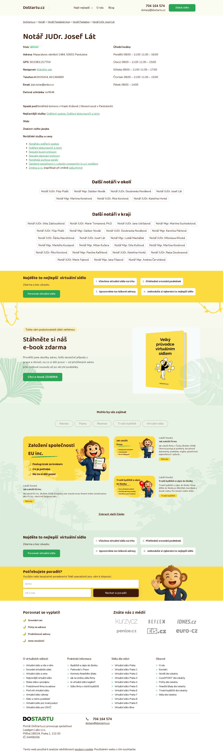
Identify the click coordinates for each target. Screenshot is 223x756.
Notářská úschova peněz (43, 160)
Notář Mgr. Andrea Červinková (147, 260)
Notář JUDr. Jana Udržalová (133, 223)
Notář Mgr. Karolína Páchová (169, 231)
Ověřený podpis (56, 114)
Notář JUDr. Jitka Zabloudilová (46, 223)
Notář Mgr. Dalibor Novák (89, 191)
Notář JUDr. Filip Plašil (55, 191)
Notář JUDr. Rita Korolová (112, 198)
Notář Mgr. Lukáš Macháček (127, 238)
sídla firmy (75, 168)
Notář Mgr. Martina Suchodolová (175, 223)
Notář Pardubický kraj (59, 22)
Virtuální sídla (155, 423)
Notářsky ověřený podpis (44, 144)
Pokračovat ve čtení (66, 493)
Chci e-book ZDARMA (43, 377)
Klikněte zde (44, 69)
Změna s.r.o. (36, 168)
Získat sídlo (182, 8)
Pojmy (83, 423)
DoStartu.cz (34, 7)
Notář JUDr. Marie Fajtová (73, 260)
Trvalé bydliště (127, 423)
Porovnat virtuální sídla (41, 294)
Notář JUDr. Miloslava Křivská (167, 238)
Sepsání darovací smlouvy (44, 156)
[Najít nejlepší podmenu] (92, 8)
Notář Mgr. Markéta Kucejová (56, 245)
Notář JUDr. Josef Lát (104, 22)
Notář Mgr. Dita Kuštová (129, 245)
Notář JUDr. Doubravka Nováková (131, 191)
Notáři (41, 22)
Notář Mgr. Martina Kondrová (74, 198)
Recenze (102, 423)
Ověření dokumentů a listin (83, 114)
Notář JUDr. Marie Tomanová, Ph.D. (91, 223)
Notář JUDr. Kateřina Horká (150, 198)
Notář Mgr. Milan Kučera (94, 245)
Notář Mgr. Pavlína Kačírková (89, 252)
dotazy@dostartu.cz (153, 10)
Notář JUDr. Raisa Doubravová (169, 252)
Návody (64, 423)
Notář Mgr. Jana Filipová (108, 260)
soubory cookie (84, 749)
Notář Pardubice (81, 22)
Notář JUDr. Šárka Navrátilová (56, 238)
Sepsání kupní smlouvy (43, 152)
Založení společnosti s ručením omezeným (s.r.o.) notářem (63, 164)
